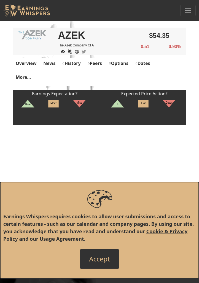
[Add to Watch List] (61, 51)
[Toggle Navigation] (188, 10)
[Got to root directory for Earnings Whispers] (26, 10)
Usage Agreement (62, 238)
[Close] (99, 259)
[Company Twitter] (82, 51)
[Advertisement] (99, 163)
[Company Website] (75, 51)
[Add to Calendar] (68, 51)
